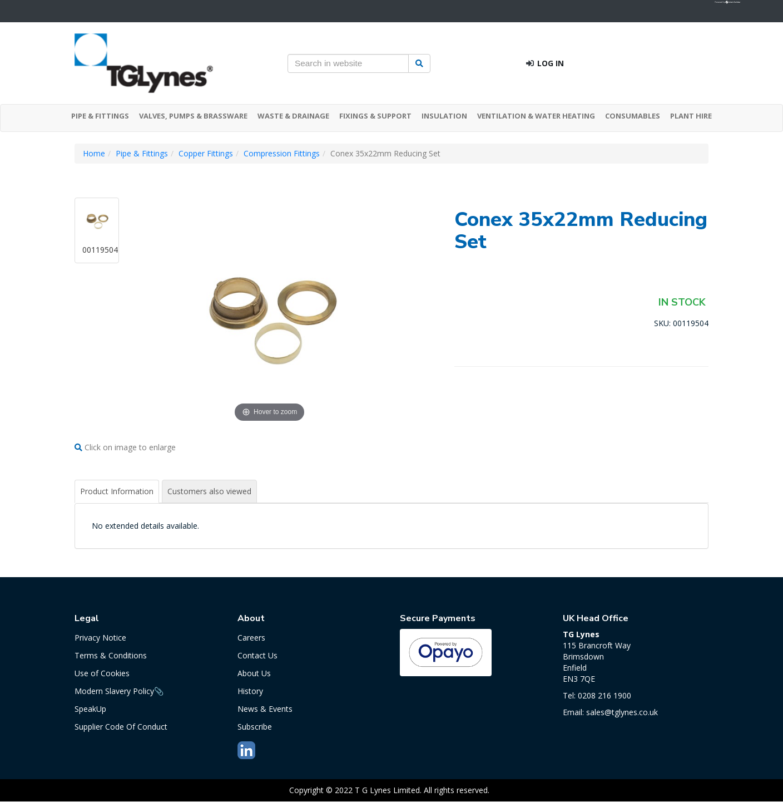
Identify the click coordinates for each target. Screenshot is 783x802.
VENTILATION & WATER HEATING (536, 116)
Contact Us (257, 655)
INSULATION (444, 116)
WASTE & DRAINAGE (293, 116)
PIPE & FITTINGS (100, 116)
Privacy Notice (100, 637)
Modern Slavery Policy (114, 691)
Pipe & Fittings (142, 153)
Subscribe (254, 726)
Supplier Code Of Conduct (121, 726)
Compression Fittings (282, 153)
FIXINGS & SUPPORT (375, 116)
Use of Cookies (102, 673)
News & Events (265, 708)
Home (94, 153)
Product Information (116, 491)
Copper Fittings (206, 153)
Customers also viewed (209, 491)
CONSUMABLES (632, 116)
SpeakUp (90, 708)
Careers (251, 637)
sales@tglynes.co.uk (622, 712)
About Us (254, 673)
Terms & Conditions (111, 655)
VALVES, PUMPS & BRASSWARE (193, 116)
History (250, 691)
